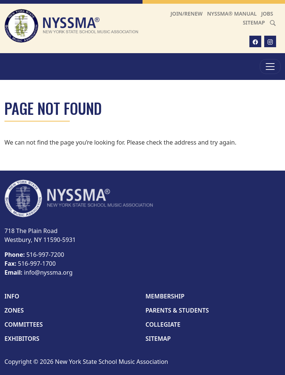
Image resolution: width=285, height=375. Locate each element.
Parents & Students (177, 310)
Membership (164, 296)
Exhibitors (21, 338)
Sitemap (254, 22)
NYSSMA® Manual (232, 13)
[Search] (272, 22)
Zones (14, 310)
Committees (23, 324)
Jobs (267, 13)
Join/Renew (187, 13)
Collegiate (162, 324)
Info (11, 296)
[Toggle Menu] (270, 66)
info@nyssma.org (48, 272)
